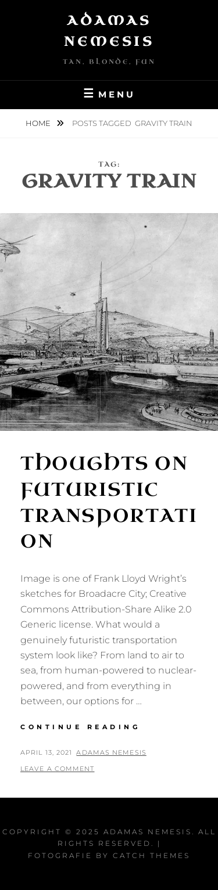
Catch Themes (151, 855)
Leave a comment (57, 769)
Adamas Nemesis (111, 752)
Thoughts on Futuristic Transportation (108, 502)
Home (39, 123)
